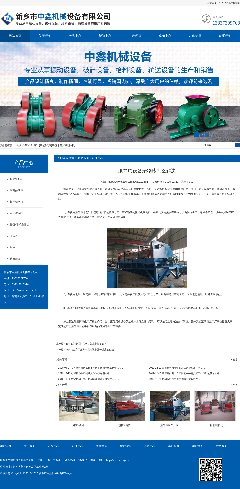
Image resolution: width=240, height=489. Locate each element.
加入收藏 (223, 3)
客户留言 (173, 446)
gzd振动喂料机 (214, 425)
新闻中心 (105, 36)
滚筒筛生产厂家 (27, 145)
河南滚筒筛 (124, 425)
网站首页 (15, 36)
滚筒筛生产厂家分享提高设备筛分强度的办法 (90, 349)
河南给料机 (78, 425)
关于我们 (45, 36)
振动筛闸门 (16, 201)
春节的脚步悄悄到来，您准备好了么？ (86, 343)
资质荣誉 (195, 36)
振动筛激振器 (48, 145)
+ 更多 (234, 359)
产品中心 (75, 36)
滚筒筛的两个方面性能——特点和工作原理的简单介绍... (185, 373)
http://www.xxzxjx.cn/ (24, 290)
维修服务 (15, 258)
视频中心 (165, 36)
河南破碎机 (16, 213)
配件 (12, 247)
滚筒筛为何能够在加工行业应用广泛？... (177, 367)
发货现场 (125, 446)
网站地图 (197, 446)
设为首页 (212, 3)
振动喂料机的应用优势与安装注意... (174, 379)
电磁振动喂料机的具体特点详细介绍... (85, 373)
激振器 (14, 235)
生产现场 (135, 36)
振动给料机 (16, 178)
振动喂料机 (68, 145)
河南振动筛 (16, 190)
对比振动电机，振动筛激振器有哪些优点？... (88, 379)
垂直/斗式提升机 (19, 224)
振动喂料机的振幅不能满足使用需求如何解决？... (91, 367)
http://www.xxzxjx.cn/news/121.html (128, 181)
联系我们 (235, 3)
